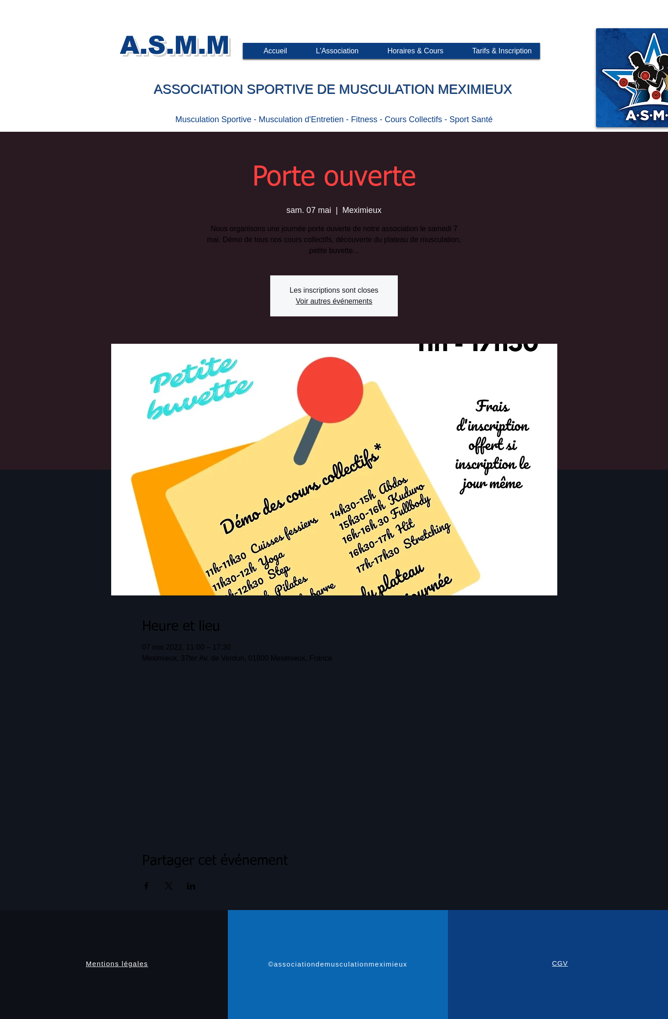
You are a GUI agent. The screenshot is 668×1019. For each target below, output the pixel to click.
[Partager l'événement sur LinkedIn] (191, 886)
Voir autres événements (334, 301)
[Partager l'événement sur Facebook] (146, 886)
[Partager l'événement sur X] (168, 886)
